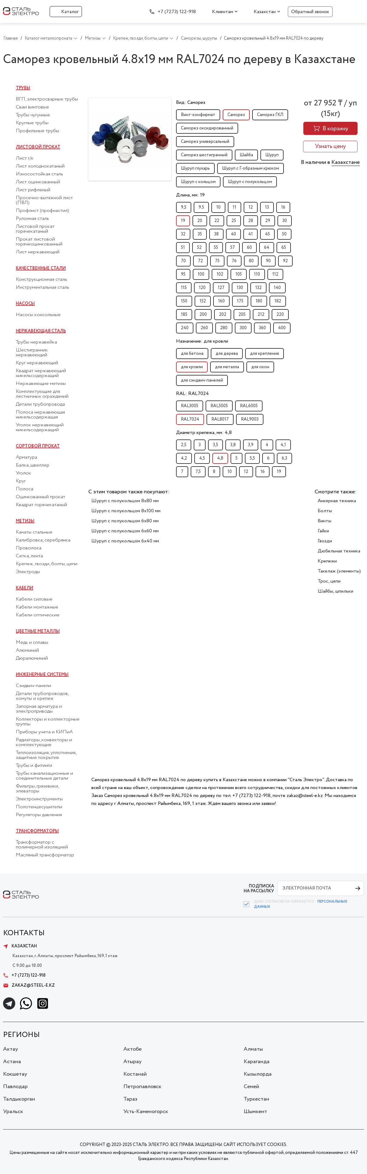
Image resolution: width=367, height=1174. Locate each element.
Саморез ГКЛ (270, 115)
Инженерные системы (42, 675)
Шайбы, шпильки (335, 591)
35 (200, 234)
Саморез (236, 115)
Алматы (253, 1049)
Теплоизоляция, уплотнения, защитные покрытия (46, 755)
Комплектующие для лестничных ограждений (42, 394)
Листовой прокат (38, 147)
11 (234, 207)
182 (277, 301)
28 (250, 221)
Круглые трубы (32, 123)
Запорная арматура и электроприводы (39, 709)
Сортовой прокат (38, 446)
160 (221, 301)
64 (266, 248)
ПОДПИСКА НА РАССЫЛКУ (259, 888)
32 (183, 234)
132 (258, 288)
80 (251, 261)
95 (183, 274)
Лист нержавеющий (37, 252)
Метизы (25, 521)
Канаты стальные (34, 532)
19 (183, 221)
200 (203, 315)
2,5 (183, 445)
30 (284, 221)
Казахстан (265, 11)
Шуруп (272, 155)
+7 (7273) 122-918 (177, 11)
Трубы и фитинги (34, 765)
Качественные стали (41, 268)
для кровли (192, 367)
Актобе (132, 1049)
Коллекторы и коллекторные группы (47, 722)
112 (275, 274)
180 (259, 301)
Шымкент (255, 1112)
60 (249, 248)
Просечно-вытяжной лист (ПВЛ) (44, 200)
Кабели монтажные (37, 607)
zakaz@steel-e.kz (29, 985)
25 (233, 221)
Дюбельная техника (339, 551)
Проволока (28, 548)
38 (216, 234)
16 (283, 207)
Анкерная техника (337, 500)
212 (261, 315)
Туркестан (256, 1099)
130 (240, 288)
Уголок (23, 473)
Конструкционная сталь (41, 279)
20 (199, 221)
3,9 (250, 445)
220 (280, 315)
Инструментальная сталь (42, 287)
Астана (12, 1062)
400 (282, 328)
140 (277, 288)
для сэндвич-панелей (202, 380)
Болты (325, 510)
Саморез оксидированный (207, 128)
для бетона (192, 354)
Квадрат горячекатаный (41, 504)
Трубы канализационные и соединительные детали (44, 776)
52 (199, 248)
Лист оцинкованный (38, 182)
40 (233, 234)
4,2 (184, 458)
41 (250, 234)
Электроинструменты (39, 799)
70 (183, 261)
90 (268, 261)
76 (234, 261)
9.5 (201, 207)
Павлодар (15, 1087)
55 (216, 248)
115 (184, 288)
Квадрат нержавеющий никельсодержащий (41, 373)
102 (220, 274)
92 (285, 261)
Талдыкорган (19, 1099)
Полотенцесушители (39, 807)
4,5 (202, 458)
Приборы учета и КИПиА (44, 732)
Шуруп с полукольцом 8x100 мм (126, 510)
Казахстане (345, 162)
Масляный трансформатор (45, 855)
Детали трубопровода (40, 404)
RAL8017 (220, 419)
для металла (227, 367)
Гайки (323, 530)
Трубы (23, 88)
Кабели (24, 588)
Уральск (13, 1112)
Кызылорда (258, 1074)
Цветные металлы (38, 631)
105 (238, 274)
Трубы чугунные (33, 115)
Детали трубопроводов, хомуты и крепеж (42, 696)
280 (224, 328)
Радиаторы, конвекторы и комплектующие (44, 742)
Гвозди (325, 541)
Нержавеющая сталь (41, 331)
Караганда (257, 1062)
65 (283, 248)
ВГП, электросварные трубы (47, 99)
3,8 (233, 445)
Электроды (28, 571)
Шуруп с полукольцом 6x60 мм (125, 530)
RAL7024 (190, 419)
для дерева (227, 354)
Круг (21, 481)
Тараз (130, 1099)
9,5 (183, 207)
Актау (10, 1049)
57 (232, 248)
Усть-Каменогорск (145, 1112)
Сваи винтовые (32, 107)
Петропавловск (142, 1087)
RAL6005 (249, 406)
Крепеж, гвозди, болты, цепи (46, 564)
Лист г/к (25, 158)
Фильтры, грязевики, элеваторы (37, 789)
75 (217, 261)
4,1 (283, 445)
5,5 (252, 458)
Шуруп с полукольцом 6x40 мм (125, 541)
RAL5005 (219, 406)
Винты (324, 520)
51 (183, 248)
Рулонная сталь (32, 218)
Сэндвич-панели (33, 685)
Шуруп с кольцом (198, 182)
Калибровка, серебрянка (43, 540)
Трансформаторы (37, 831)
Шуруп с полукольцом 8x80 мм (125, 500)
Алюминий (27, 650)
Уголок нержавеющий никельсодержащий (40, 427)
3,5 (215, 445)
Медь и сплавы (32, 642)
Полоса (24, 489)
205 (241, 315)
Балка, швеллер (32, 465)
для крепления (264, 354)
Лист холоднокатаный (40, 166)
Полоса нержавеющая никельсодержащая (40, 415)
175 (240, 301)
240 (185, 328)
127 (221, 288)
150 (184, 301)
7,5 (198, 472)
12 (251, 207)
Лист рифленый (33, 190)
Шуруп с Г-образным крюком (250, 168)
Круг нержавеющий (37, 363)
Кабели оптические (37, 615)
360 (262, 328)
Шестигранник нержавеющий (32, 353)
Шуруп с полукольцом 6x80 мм (125, 520)
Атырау (132, 1062)
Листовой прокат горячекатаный (35, 229)
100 (201, 274)
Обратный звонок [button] (310, 11)
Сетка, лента (29, 556)
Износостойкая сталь (39, 174)
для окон (260, 367)
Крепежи (327, 561)
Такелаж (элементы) (339, 571)
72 (200, 261)
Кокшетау (15, 1074)
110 (257, 274)
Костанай (135, 1074)
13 (267, 207)
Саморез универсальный (205, 142)
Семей (251, 1087)
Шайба (246, 155)
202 (222, 315)
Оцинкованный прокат (40, 497)
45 (267, 234)
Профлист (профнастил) (42, 210)
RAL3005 (189, 406)
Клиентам (222, 11)
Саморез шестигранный (204, 155)
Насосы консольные (38, 314)
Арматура (26, 457)
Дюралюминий (32, 658)
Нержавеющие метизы (41, 383)
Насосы (25, 304)
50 (284, 234)
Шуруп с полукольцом (250, 182)
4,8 (220, 458)
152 (202, 301)
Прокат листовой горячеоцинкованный (39, 242)
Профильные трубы (37, 131)
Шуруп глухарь (195, 168)
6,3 (284, 458)
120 (202, 288)
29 (267, 221)
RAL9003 (250, 419)
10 (218, 207)
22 (216, 221)
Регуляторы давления (39, 815)
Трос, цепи (329, 581)
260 (204, 328)
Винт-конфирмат (198, 115)
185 (184, 315)
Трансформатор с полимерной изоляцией (42, 845)
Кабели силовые (34, 599)
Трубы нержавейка (36, 342)
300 (243, 328)
